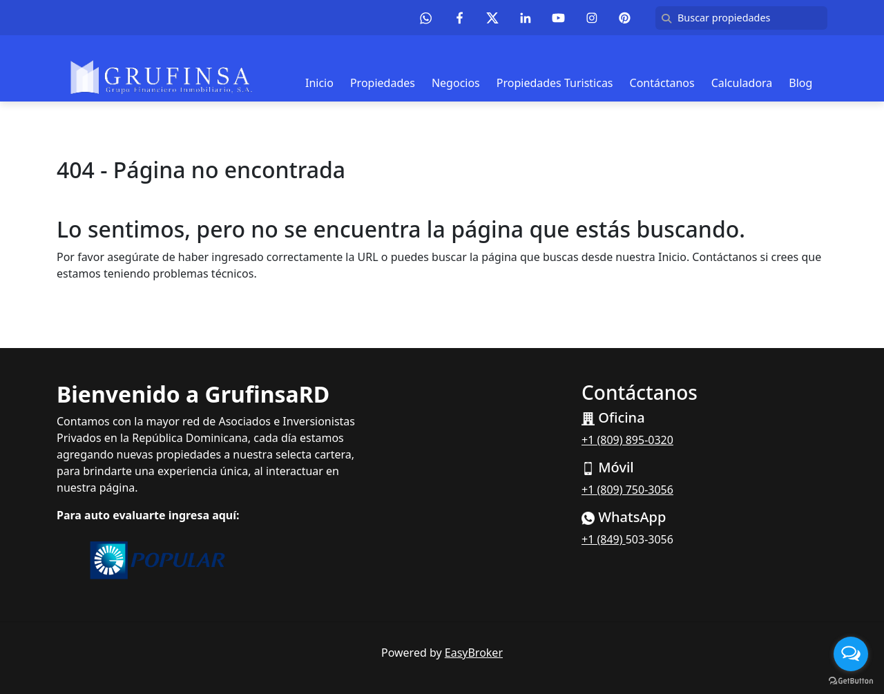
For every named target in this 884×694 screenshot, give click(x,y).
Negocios (456, 82)
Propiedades (382, 82)
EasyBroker (474, 652)
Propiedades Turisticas (555, 82)
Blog (800, 82)
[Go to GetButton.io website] (851, 680)
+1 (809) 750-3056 (627, 489)
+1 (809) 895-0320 (627, 439)
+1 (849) (604, 539)
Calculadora (742, 82)
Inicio (319, 82)
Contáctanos (662, 82)
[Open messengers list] (851, 654)
